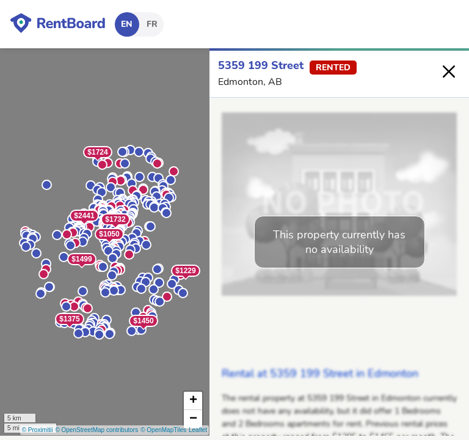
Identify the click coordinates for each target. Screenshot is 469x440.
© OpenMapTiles (163, 430)
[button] (157, 163)
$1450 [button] (143, 321)
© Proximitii (37, 430)
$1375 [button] (69, 319)
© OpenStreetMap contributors (96, 430)
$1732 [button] (115, 219)
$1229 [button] (185, 270)
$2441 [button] (84, 215)
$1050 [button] (109, 234)
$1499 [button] (81, 259)
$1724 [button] (97, 152)
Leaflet (198, 430)
